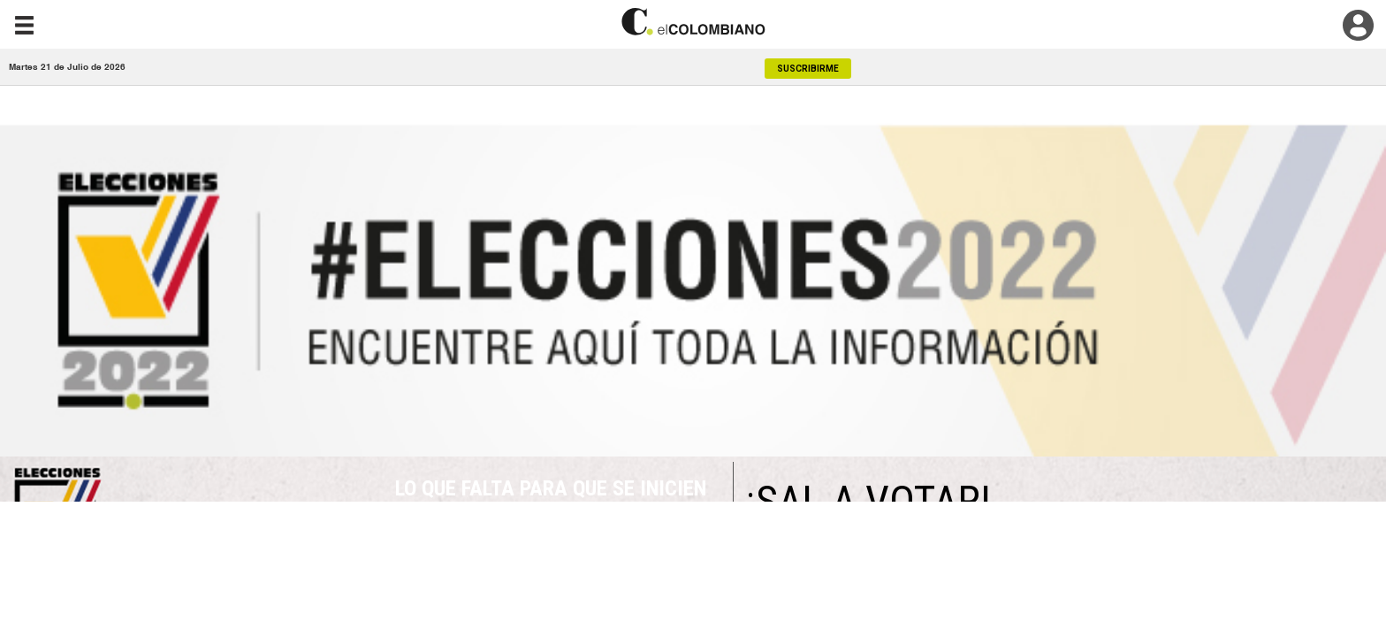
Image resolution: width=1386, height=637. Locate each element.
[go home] (693, 21)
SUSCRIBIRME (808, 68)
